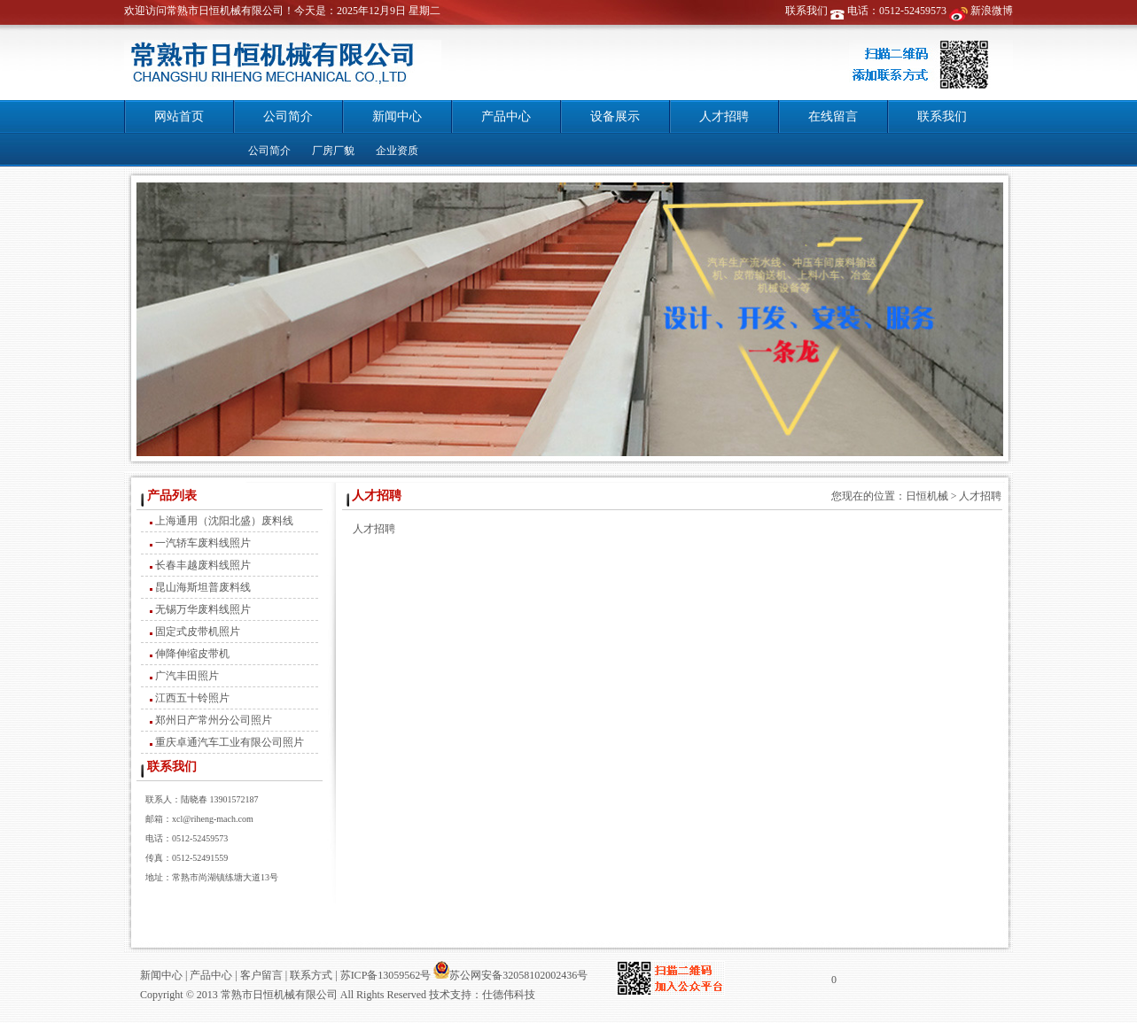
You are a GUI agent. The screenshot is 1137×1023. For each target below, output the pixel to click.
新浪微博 (991, 10)
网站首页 (179, 116)
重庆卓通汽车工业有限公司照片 (229, 742)
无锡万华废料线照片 (203, 609)
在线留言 (833, 116)
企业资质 (397, 150)
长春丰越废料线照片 (203, 565)
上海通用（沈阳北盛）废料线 (224, 521)
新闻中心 (397, 116)
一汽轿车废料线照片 (203, 543)
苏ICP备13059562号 (385, 975)
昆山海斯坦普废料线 (203, 587)
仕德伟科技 (508, 994)
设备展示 (615, 116)
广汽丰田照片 (187, 676)
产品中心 (506, 116)
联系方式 (311, 975)
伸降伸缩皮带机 (192, 653)
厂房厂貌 (333, 150)
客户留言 (261, 975)
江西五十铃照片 (192, 698)
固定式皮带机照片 (197, 631)
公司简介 (288, 116)
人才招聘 (724, 116)
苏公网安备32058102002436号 (510, 975)
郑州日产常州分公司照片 (213, 720)
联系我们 (806, 10)
